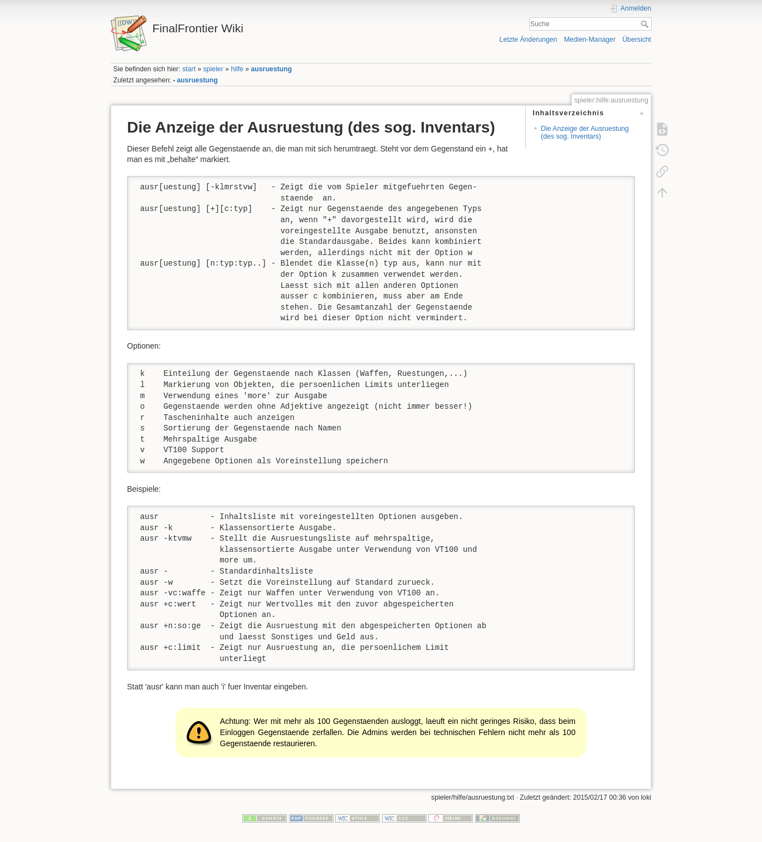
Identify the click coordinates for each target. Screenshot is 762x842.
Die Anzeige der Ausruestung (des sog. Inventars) (585, 132)
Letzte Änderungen (529, 39)
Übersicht (636, 39)
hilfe (237, 69)
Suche (646, 24)
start (189, 69)
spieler (213, 69)
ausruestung (271, 69)
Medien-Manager (590, 39)
